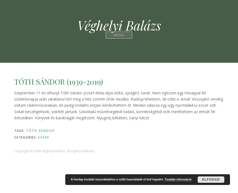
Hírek (43, 137)
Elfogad (211, 179)
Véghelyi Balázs (119, 25)
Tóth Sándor (40, 130)
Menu (119, 35)
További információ (177, 179)
